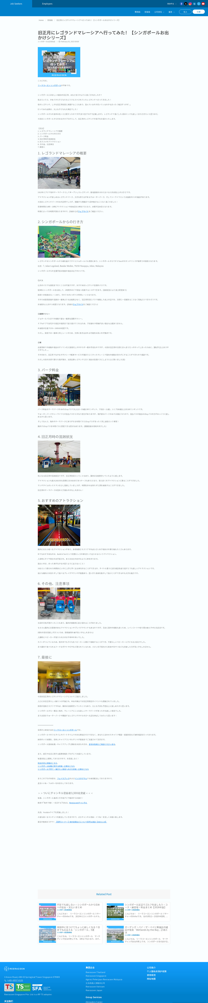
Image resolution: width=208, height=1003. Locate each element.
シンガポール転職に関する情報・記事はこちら (56, 765)
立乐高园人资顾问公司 (95, 982)
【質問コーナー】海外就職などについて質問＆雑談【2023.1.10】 (81, 820)
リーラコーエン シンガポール (49, 84)
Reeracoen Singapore (96, 974)
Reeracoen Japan (94, 989)
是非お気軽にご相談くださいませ (102, 743)
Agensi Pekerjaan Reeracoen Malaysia (104, 978)
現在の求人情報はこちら (47, 762)
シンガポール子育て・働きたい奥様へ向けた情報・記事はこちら (63, 768)
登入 (185, 11)
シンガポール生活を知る (47, 40)
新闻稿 (137, 11)
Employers (47, 3)
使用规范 (151, 974)
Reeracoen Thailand (95, 971)
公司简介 (151, 966)
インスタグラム (81, 777)
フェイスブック (63, 777)
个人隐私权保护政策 (157, 970)
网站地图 (151, 977)
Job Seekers (16, 3)
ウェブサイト (83, 210)
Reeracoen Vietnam (95, 985)
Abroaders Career (94, 1000)
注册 (199, 11)
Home (41, 19)
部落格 (147, 11)
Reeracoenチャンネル (78, 801)
